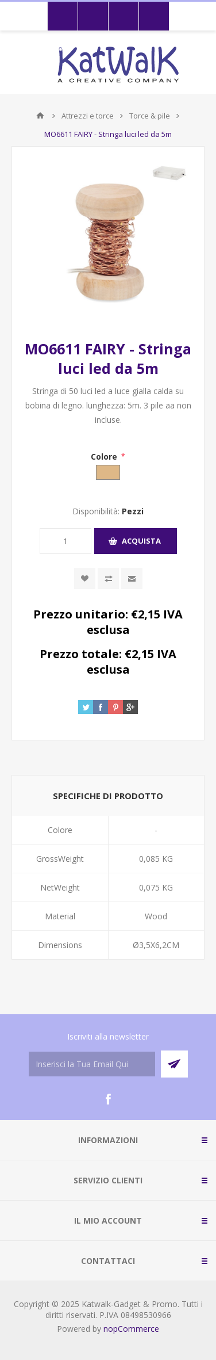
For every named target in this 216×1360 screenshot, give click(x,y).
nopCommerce (131, 1328)
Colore (105, 456)
